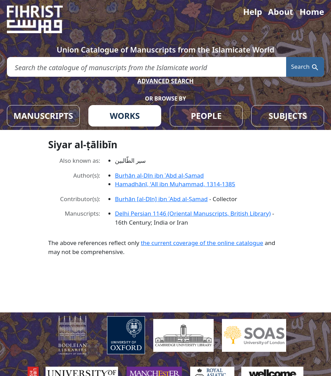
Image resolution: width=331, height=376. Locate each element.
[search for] (146, 67)
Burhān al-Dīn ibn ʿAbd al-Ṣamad (159, 175)
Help (252, 11)
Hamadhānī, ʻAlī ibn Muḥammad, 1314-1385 (175, 184)
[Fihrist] (41, 19)
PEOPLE (206, 115)
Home (312, 11)
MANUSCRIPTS (43, 115)
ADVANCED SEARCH (165, 81)
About (280, 11)
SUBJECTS (288, 115)
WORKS (125, 115)
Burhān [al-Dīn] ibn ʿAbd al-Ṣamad (161, 199)
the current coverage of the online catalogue (202, 243)
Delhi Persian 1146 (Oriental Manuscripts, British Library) (193, 213)
